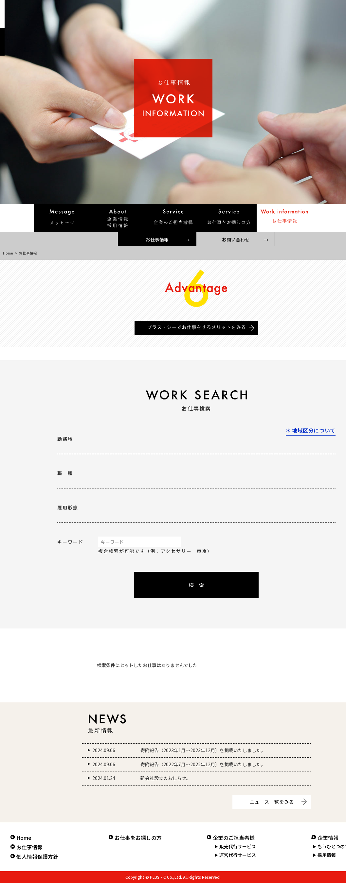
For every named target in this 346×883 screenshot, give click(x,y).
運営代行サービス (237, 855)
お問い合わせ (235, 239)
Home (8, 253)
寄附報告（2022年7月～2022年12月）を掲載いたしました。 (202, 764)
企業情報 (328, 837)
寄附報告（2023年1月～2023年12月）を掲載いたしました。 (202, 750)
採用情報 (327, 855)
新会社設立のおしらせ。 (165, 778)
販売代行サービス (237, 846)
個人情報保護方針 (37, 856)
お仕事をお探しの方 (138, 837)
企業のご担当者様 (234, 837)
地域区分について (314, 430)
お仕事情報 (157, 239)
